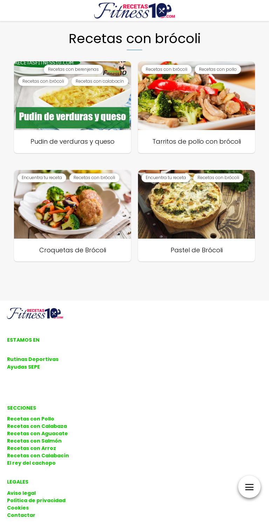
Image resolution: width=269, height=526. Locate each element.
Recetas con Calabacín (38, 455)
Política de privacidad (36, 500)
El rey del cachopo (31, 462)
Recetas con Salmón (34, 440)
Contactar (21, 515)
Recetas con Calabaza (37, 426)
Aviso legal (21, 493)
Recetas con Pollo (30, 418)
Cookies (18, 507)
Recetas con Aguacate (37, 433)
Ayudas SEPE (23, 366)
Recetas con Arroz (31, 448)
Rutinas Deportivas (32, 359)
